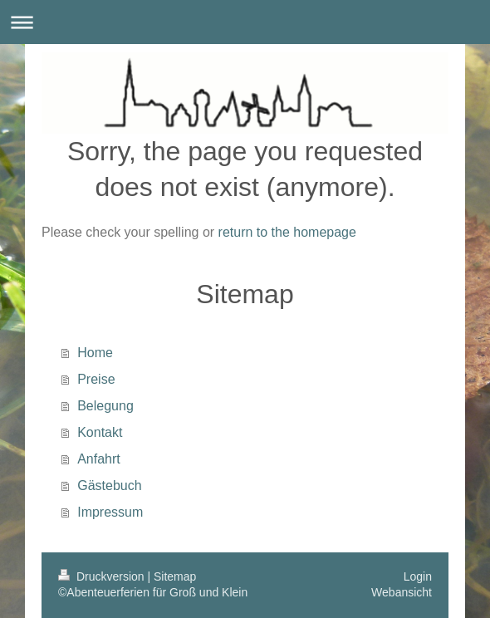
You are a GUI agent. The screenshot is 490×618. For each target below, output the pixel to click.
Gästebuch (109, 485)
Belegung (105, 406)
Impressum (110, 512)
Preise (96, 379)
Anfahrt (98, 459)
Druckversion (102, 576)
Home (95, 353)
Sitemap (175, 576)
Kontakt (99, 432)
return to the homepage (287, 232)
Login (418, 576)
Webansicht (401, 592)
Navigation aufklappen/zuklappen (245, 22)
